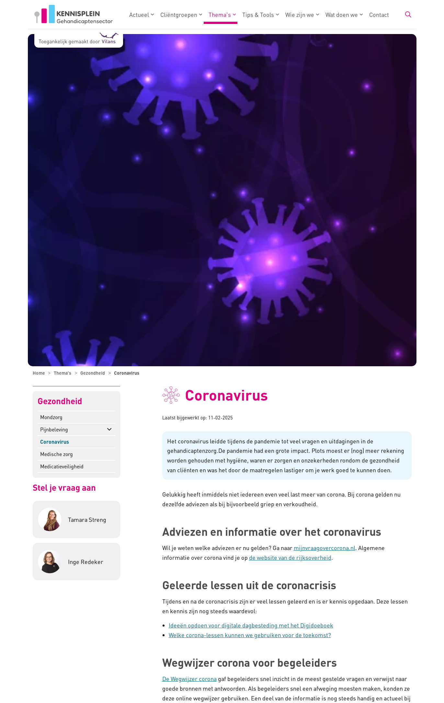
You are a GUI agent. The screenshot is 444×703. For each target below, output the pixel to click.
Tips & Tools (258, 14)
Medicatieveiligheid (62, 466)
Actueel (139, 14)
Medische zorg (56, 454)
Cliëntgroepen (178, 14)
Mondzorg (51, 417)
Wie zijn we (299, 14)
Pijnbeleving (54, 429)
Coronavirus (54, 441)
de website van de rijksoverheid (290, 557)
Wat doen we (341, 14)
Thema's (220, 14)
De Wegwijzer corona (189, 678)
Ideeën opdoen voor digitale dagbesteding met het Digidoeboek (251, 625)
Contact (379, 14)
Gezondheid (60, 401)
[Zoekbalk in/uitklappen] (408, 14)
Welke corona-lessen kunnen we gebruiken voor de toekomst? (250, 635)
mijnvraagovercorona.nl (324, 547)
